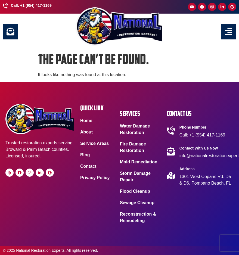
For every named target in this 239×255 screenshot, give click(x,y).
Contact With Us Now (198, 148)
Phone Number (193, 127)
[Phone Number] (171, 130)
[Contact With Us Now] (171, 151)
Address (187, 169)
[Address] (171, 176)
